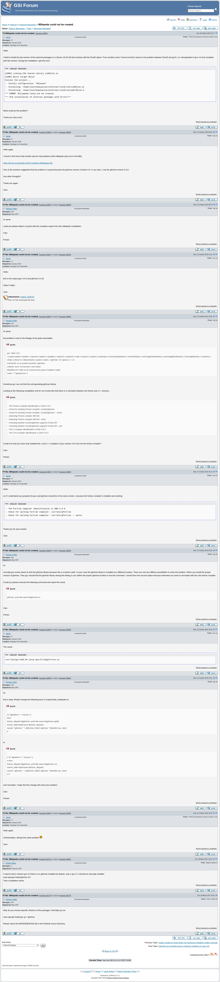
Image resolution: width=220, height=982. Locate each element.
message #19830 (45, 678)
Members (192, 20)
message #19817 (45, 254)
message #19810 (45, 205)
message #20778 (45, 895)
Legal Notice (108, 971)
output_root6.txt (27, 297)
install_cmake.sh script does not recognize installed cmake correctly (188, 942)
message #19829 (45, 629)
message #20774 (45, 859)
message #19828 (45, 550)
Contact (86, 971)
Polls (29, 28)
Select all (13, 68)
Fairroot (13, 25)
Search (171, 20)
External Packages (27, 25)
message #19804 (41, 33)
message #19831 (45, 813)
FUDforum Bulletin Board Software (117, 977)
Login (203, 20)
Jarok (8, 37)
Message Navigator (42, 28)
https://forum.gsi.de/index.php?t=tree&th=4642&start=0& (27, 163)
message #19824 (45, 472)
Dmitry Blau (11, 863)
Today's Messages (16, 28)
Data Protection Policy (127, 971)
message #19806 (45, 132)
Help (181, 20)
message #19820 (45, 316)
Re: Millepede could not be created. (22, 132)
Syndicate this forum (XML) (199, 954)
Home (213, 20)
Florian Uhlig (11, 208)
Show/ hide (22, 68)
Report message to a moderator (206, 121)
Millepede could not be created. (20, 33)
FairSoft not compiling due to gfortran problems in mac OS (183, 946)
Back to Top (110, 951)
